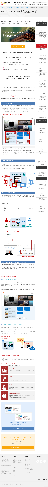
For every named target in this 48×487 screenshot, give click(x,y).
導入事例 (24, 4)
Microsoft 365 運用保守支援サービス (42, 68)
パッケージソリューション (41, 121)
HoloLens (14, 459)
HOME (2, 7)
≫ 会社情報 (26, 456)
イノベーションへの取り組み (29, 469)
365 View (40, 141)
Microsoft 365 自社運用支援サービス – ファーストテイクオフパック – (42, 37)
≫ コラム (14, 475)
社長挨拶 (26, 460)
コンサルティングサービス (42, 112)
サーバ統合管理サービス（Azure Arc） (42, 97)
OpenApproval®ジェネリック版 (42, 149)
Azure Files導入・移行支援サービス (42, 104)
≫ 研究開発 (14, 456)
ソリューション (19, 4)
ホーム (14, 4)
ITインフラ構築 (40, 193)
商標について (3, 484)
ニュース (33, 4)
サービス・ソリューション (15, 7)
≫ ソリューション (3, 456)
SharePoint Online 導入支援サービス (42, 46)
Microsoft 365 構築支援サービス (42, 30)
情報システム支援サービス (42, 118)
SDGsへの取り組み (28, 472)
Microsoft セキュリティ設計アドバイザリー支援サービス (42, 63)
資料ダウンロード (18, 46)
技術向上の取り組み (28, 464)
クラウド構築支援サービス (42, 94)
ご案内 (14, 470)
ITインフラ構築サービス (42, 196)
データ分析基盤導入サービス (42, 90)
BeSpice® (39, 123)
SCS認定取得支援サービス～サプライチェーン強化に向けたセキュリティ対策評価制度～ (42, 54)
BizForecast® (41, 151)
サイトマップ (11, 484)
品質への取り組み (27, 465)
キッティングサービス (42, 206)
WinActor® (40, 143)
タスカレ (40, 153)
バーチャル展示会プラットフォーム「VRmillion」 (42, 173)
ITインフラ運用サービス (42, 203)
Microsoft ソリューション (25, 7)
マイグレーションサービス (42, 182)
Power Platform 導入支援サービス (42, 81)
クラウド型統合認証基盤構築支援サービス (42, 49)
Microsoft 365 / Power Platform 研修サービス (42, 33)
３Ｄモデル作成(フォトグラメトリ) (18, 460)
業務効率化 (41, 130)
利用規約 (7, 484)
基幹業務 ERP (41, 126)
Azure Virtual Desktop (42, 106)
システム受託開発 (41, 188)
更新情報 (14, 471)
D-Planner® (40, 170)
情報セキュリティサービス (42, 209)
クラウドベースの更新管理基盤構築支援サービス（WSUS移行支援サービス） (42, 75)
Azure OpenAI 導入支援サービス (42, 109)
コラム (37, 4)
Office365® (41, 139)
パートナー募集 (31, 2)
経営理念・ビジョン (27, 459)
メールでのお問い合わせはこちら (18, 447)
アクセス (26, 463)
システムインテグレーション (41, 178)
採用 (45, 4)
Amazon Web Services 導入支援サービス (42, 199)
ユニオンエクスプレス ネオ (43, 156)
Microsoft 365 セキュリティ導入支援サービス (42, 59)
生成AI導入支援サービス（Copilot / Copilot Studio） (42, 42)
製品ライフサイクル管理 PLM (42, 162)
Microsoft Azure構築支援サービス (42, 100)
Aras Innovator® (41, 164)
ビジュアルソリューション (41, 167)
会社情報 (41, 4)
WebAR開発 (14, 461)
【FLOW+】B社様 (3, 470)
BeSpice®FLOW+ (43, 132)
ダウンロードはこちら (18, 428)
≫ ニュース (14, 467)
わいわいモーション (41, 175)
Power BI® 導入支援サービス (42, 87)
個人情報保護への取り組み (28, 468)
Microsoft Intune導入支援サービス (42, 71)
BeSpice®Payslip (42, 134)
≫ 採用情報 (38, 456)
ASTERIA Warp (41, 145)
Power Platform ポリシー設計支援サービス (42, 84)
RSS (25, 484)
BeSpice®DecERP (43, 128)
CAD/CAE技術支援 (41, 211)
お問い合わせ (24, 2)
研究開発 (29, 4)
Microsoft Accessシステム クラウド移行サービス (42, 185)
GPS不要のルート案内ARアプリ (17, 462)
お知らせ (14, 469)
